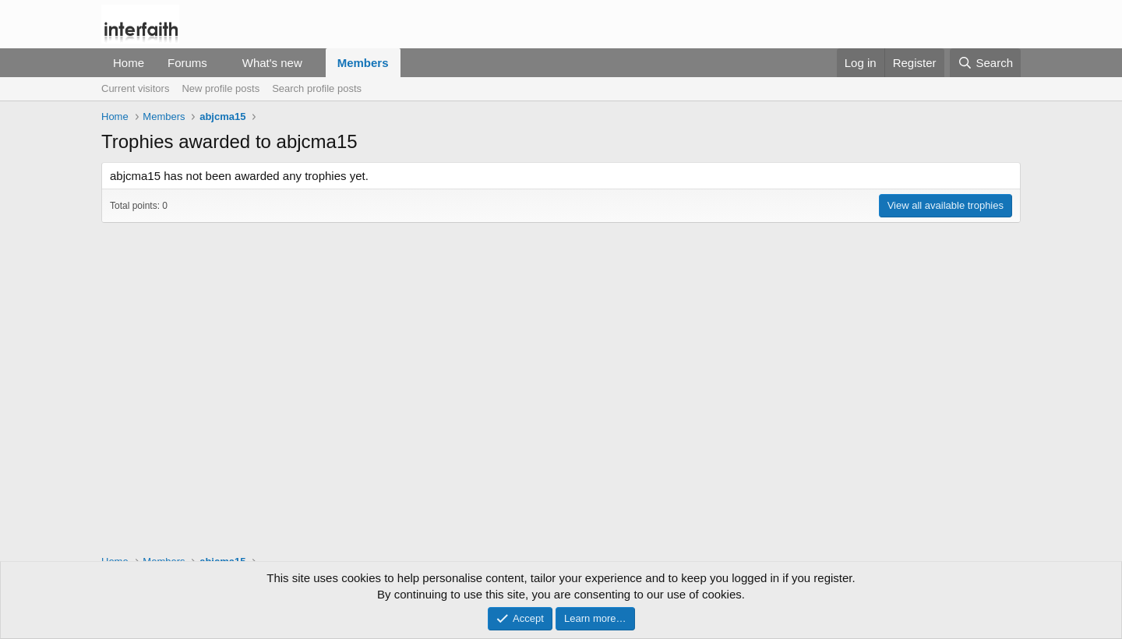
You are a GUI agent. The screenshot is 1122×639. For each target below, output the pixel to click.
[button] (220, 62)
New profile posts (220, 88)
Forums (187, 62)
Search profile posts (317, 88)
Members (363, 62)
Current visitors (135, 88)
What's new (272, 62)
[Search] (985, 62)
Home (128, 62)
